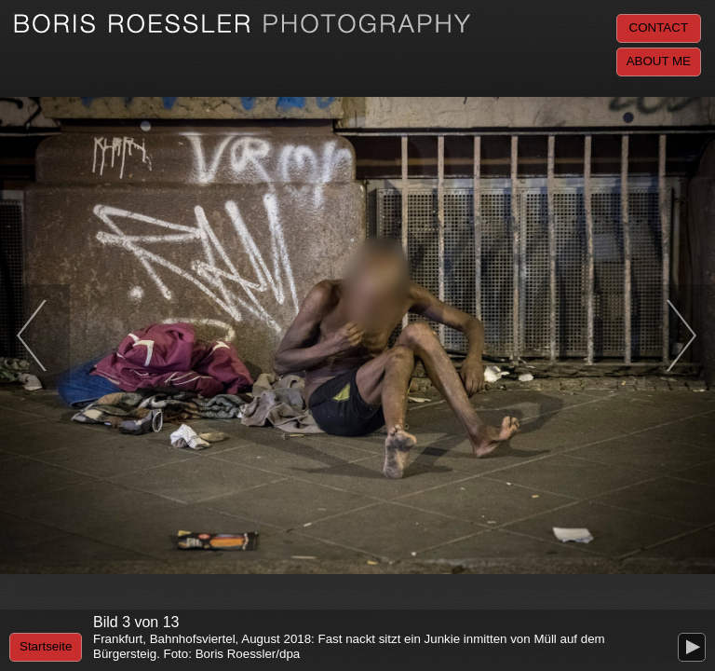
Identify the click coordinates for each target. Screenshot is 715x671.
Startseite (46, 646)
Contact (658, 27)
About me (659, 61)
